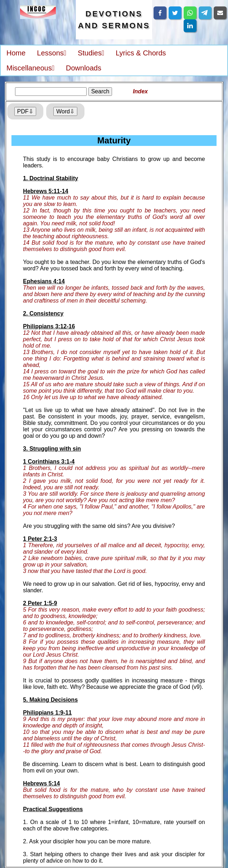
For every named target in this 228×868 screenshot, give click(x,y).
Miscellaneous (30, 68)
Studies (91, 53)
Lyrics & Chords (141, 53)
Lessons (51, 53)
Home (15, 53)
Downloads (83, 68)
